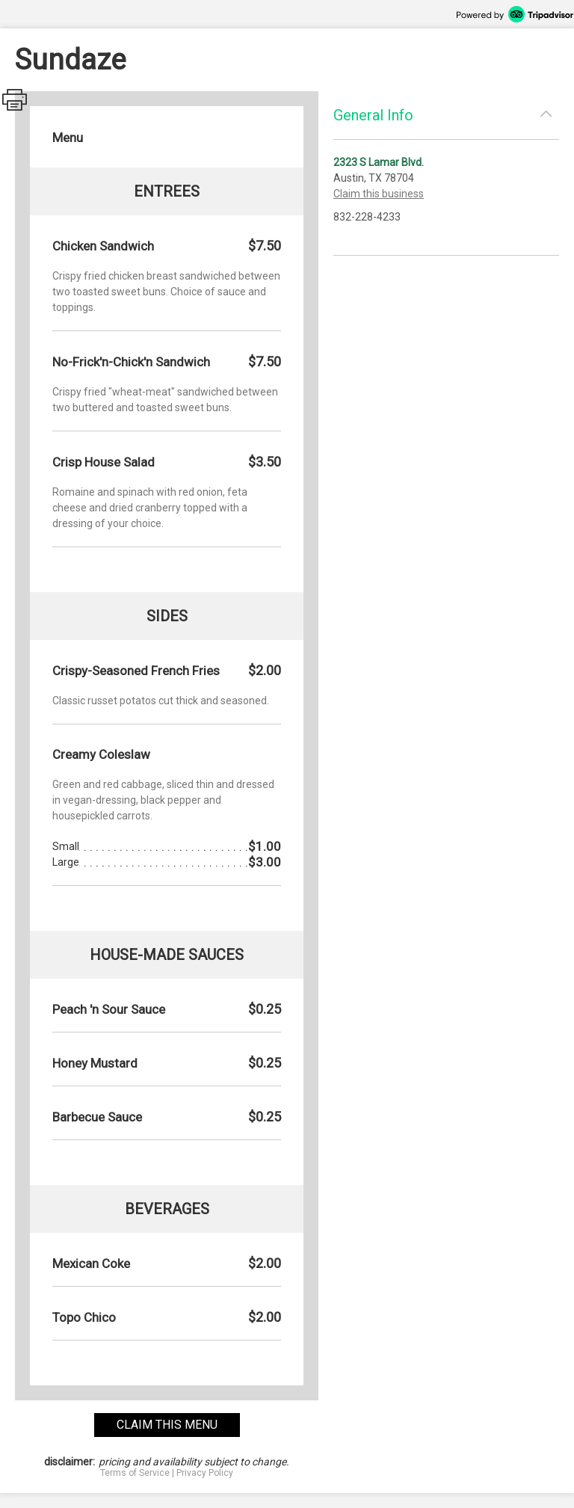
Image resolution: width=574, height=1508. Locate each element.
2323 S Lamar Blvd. (378, 162)
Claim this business (378, 194)
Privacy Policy (204, 1473)
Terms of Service (135, 1473)
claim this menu (167, 1425)
